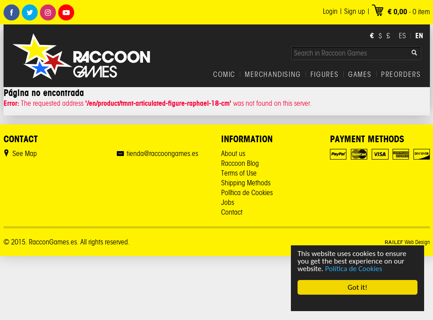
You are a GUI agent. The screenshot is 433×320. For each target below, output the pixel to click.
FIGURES (324, 74)
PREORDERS (401, 74)
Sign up (354, 11)
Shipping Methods (245, 183)
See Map (24, 153)
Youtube (66, 12)
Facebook (12, 12)
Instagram (48, 12)
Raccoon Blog (240, 163)
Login (330, 11)
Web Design (407, 242)
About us (233, 153)
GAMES (360, 74)
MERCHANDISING (273, 74)
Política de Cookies (353, 268)
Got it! (357, 287)
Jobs (227, 202)
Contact (231, 212)
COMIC (224, 74)
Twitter (30, 12)
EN (419, 35)
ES (402, 36)
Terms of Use (239, 173)
